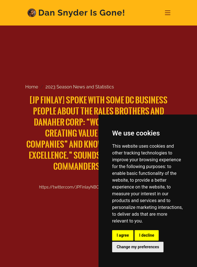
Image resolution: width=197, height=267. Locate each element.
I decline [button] (146, 235)
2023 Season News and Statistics (79, 87)
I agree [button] (123, 235)
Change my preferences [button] (138, 247)
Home (31, 87)
